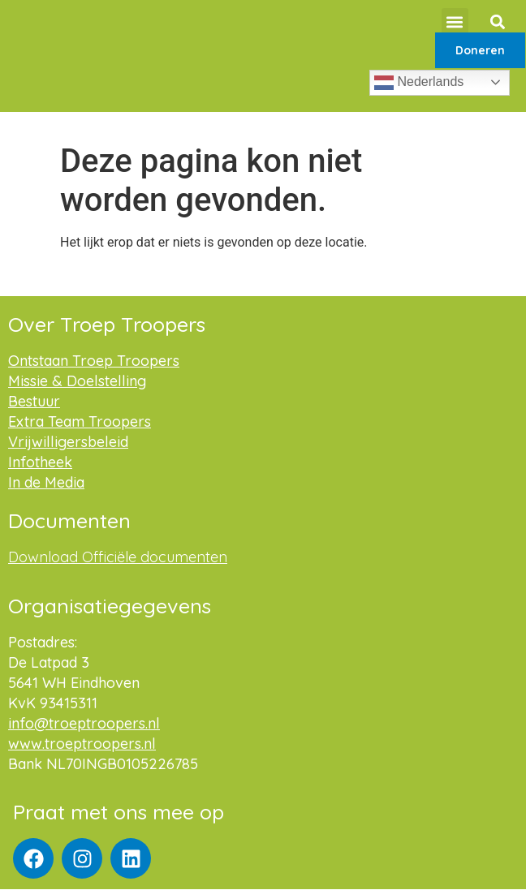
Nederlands (418, 82)
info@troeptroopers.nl (84, 723)
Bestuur (34, 401)
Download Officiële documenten (117, 557)
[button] (455, 21)
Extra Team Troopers (79, 421)
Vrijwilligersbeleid (68, 441)
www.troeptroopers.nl (82, 743)
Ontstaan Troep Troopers (93, 360)
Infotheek (40, 462)
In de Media (46, 482)
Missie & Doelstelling (77, 381)
